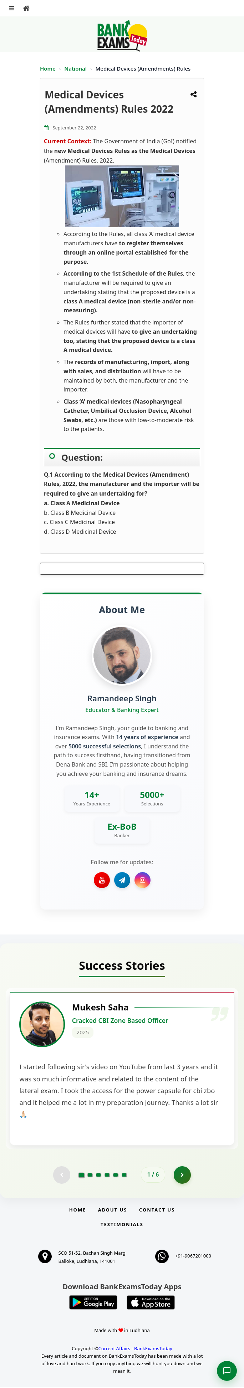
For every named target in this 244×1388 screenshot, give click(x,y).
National (76, 68)
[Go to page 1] (81, 1175)
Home (48, 68)
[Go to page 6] (124, 1176)
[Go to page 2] (89, 1176)
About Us (112, 1211)
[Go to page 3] (98, 1176)
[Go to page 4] (107, 1176)
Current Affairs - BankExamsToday (135, 1350)
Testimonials (122, 1225)
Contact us (157, 1211)
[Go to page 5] (115, 1176)
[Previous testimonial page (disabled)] (61, 1176)
